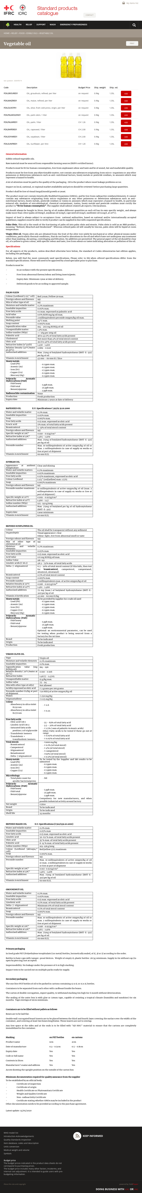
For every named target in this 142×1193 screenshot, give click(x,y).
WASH (53, 24)
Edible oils (31, 33)
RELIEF (29, 24)
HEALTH (17, 24)
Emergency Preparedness (73, 24)
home (7, 33)
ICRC (127, 1189)
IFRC (136, 1189)
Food (22, 33)
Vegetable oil (46, 33)
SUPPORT (40, 24)
